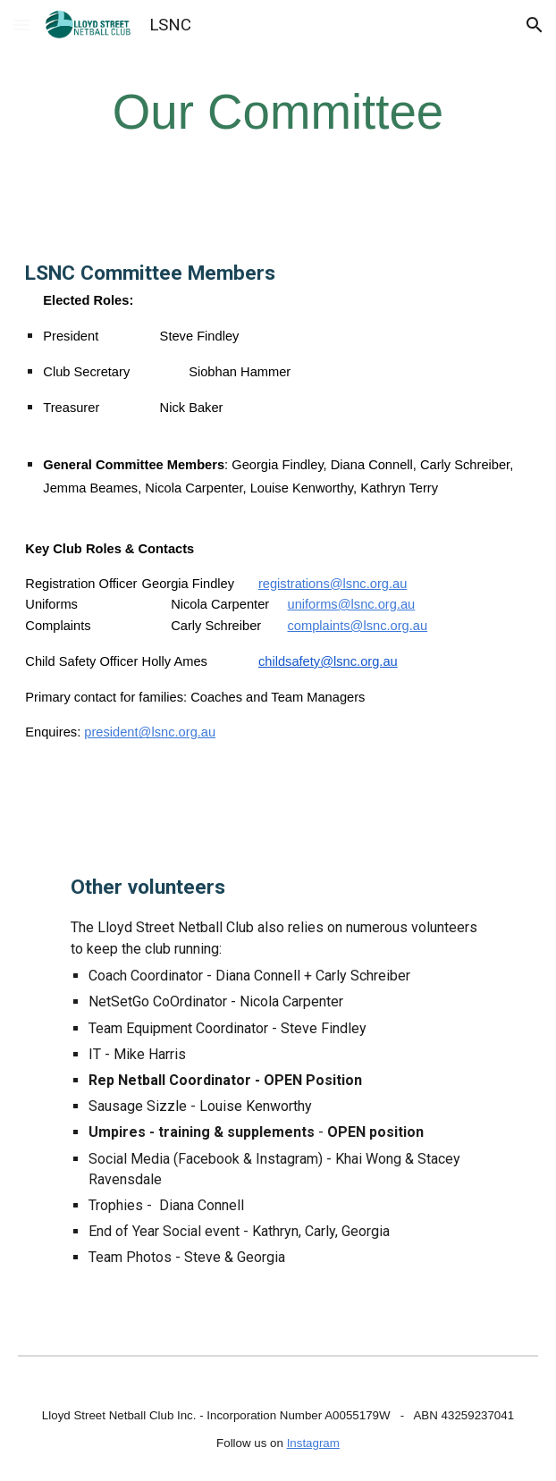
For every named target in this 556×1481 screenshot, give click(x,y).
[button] (21, 24)
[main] (277, 112)
